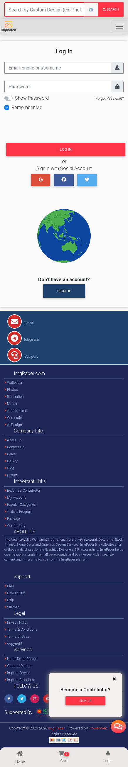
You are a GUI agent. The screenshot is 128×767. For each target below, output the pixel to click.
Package (12, 519)
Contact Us (14, 447)
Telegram (23, 339)
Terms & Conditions (21, 629)
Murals (11, 404)
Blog (9, 468)
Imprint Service (17, 673)
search (111, 9)
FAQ (9, 586)
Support (22, 356)
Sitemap (12, 607)
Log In (66, 149)
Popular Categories (20, 505)
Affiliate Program (18, 512)
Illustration (14, 397)
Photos (11, 390)
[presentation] (49, 124)
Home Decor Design (20, 659)
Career (10, 454)
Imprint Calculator (19, 680)
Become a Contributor (22, 490)
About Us (13, 440)
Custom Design (17, 666)
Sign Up (64, 291)
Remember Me (26, 107)
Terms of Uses (16, 636)
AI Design (13, 425)
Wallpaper (13, 383)
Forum (10, 475)
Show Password (32, 98)
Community (15, 526)
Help (9, 600)
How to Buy (14, 593)
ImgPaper (56, 728)
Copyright (13, 644)
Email (20, 323)
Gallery (11, 461)
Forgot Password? (110, 98)
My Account (15, 498)
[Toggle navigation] (120, 26)
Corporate (13, 418)
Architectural (15, 411)
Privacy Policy (16, 622)
